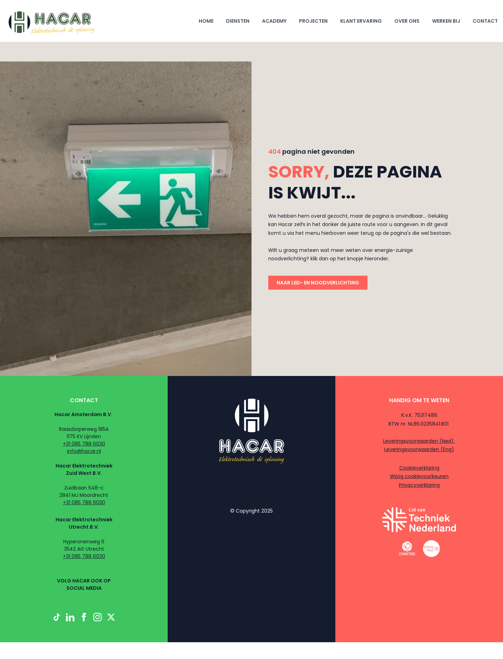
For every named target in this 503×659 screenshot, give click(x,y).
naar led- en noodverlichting (318, 282)
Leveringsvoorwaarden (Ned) (419, 440)
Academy (274, 20)
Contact (485, 20)
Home (206, 20)
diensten (237, 20)
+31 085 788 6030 (84, 443)
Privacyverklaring (419, 484)
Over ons (407, 20)
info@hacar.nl (84, 451)
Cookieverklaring (419, 467)
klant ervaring (361, 20)
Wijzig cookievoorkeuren (419, 476)
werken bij (446, 20)
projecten (313, 20)
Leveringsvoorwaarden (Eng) (419, 449)
